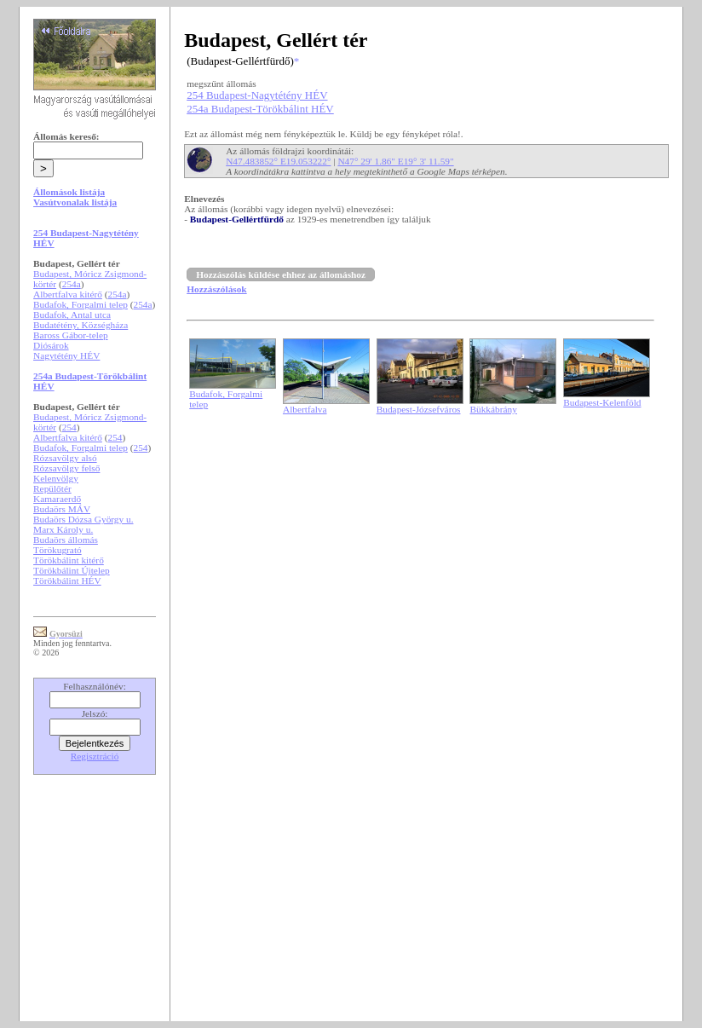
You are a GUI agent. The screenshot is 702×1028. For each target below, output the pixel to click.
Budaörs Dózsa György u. (83, 519)
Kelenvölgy (55, 478)
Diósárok (51, 345)
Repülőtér (52, 488)
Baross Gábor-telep (70, 335)
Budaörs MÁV (61, 509)
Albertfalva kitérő (67, 294)
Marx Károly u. (63, 529)
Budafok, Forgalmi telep (80, 304)
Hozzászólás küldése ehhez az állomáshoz (280, 274)
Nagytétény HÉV (66, 355)
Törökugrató (57, 550)
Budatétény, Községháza (80, 325)
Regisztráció (95, 756)
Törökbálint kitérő (68, 560)
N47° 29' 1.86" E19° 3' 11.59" (395, 161)
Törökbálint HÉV (67, 580)
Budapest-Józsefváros (419, 409)
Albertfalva (305, 409)
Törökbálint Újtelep (71, 570)
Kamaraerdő (57, 499)
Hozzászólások (216, 289)
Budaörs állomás (65, 539)
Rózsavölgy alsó (65, 458)
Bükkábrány (492, 409)
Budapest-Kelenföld (602, 402)
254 (69, 427)
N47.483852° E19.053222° (278, 161)
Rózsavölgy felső (66, 468)
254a (71, 284)
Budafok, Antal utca (72, 314)
